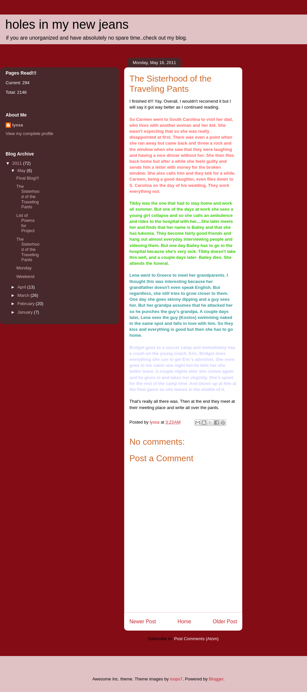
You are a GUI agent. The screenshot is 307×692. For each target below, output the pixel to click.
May (22, 170)
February (26, 303)
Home (184, 621)
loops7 (176, 678)
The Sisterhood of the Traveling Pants (27, 196)
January (25, 312)
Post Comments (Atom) (196, 638)
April (22, 287)
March (24, 295)
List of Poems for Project (25, 223)
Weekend (25, 276)
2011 (17, 163)
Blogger (216, 678)
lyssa (17, 124)
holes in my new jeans (67, 24)
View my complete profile (29, 133)
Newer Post (142, 621)
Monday (23, 267)
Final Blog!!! (27, 178)
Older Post (225, 621)
